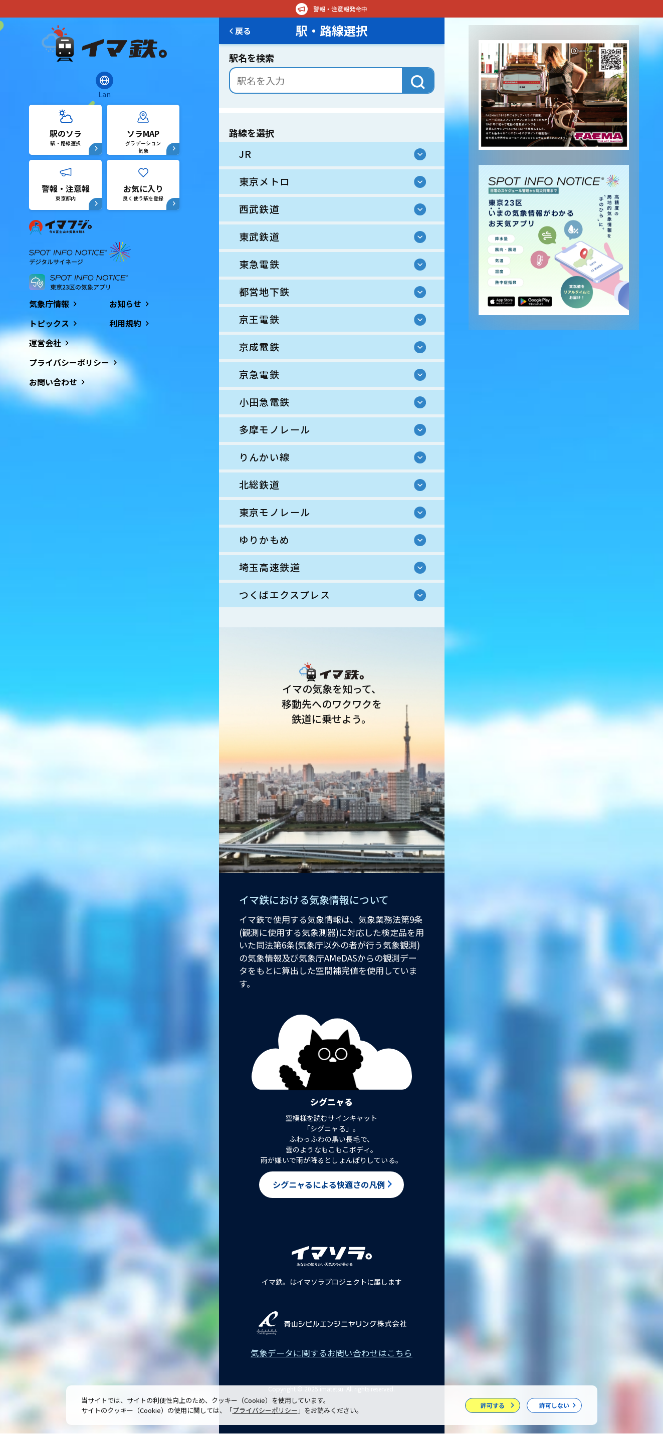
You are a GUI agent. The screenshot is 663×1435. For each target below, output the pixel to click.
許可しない (554, 1405)
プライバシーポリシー (265, 1410)
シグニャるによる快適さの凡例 (328, 1185)
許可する (493, 1405)
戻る (245, 31)
